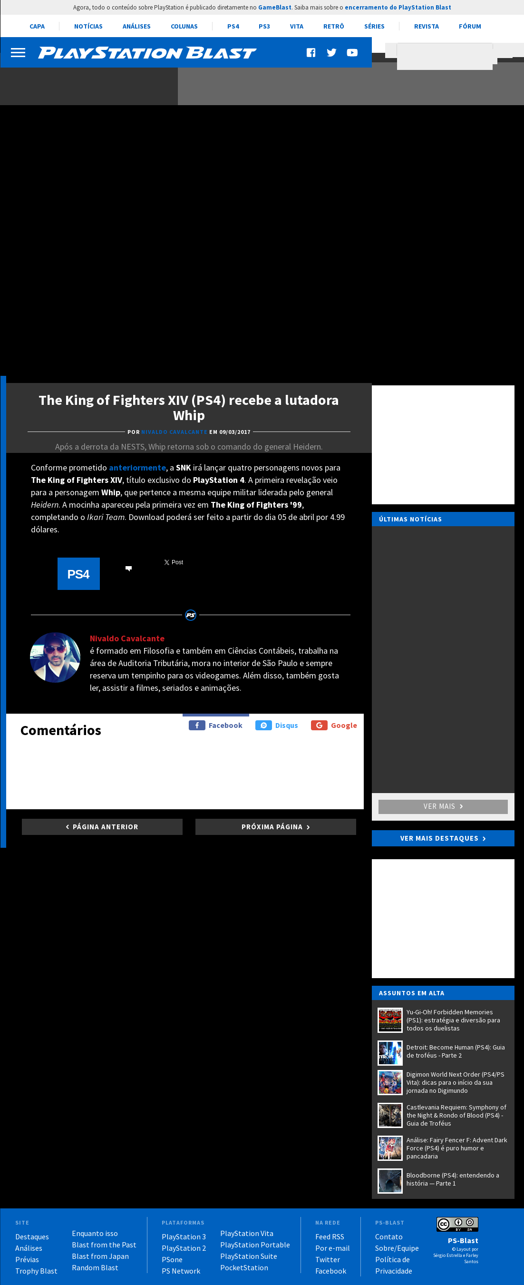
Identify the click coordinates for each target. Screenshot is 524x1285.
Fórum (470, 26)
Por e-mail (332, 1248)
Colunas (184, 26)
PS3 (264, 26)
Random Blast (95, 1267)
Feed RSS (329, 1236)
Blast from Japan (100, 1256)
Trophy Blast (36, 1270)
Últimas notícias (410, 519)
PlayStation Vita (246, 1233)
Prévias (27, 1259)
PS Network (181, 1270)
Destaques (32, 1236)
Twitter (327, 1259)
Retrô (333, 26)
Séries (374, 26)
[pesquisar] (447, 56)
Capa (37, 26)
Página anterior (105, 826)
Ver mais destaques (439, 838)
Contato (389, 1236)
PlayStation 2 (184, 1248)
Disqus (276, 725)
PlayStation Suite (248, 1256)
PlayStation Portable (255, 1244)
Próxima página (272, 826)
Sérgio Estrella (447, 1255)
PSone (172, 1259)
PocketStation (244, 1267)
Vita (296, 26)
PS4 (233, 26)
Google (334, 725)
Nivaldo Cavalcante (127, 638)
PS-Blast (463, 1240)
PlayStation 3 (184, 1236)
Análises (137, 26)
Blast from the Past (104, 1244)
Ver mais (443, 806)
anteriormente (137, 467)
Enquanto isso (95, 1233)
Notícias (88, 26)
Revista (426, 26)
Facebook (216, 725)
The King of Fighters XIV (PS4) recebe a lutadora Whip (189, 407)
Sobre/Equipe (397, 1248)
